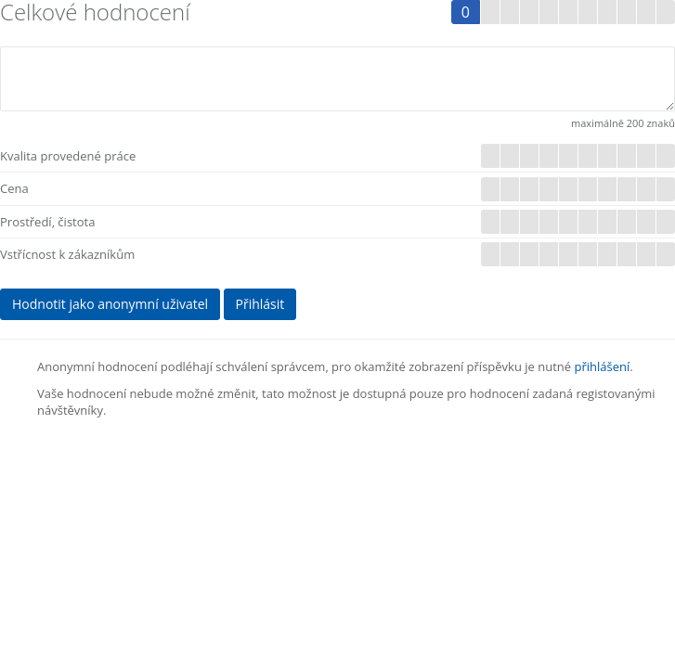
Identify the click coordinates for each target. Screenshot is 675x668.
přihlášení (602, 366)
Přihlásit (260, 304)
